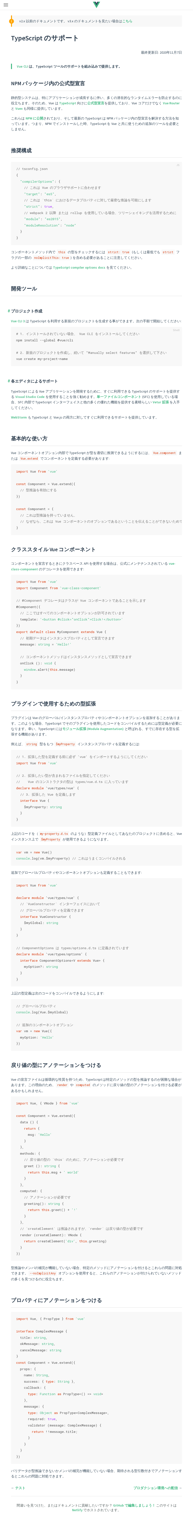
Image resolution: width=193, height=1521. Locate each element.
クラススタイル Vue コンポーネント (53, 549)
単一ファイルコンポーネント (119, 397)
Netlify (77, 1510)
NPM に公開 (34, 118)
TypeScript (67, 103)
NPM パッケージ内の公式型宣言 (48, 83)
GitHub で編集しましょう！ (134, 1505)
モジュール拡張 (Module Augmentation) (93, 729)
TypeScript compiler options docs (79, 267)
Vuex (19, 108)
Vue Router (171, 103)
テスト (20, 1488)
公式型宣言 (95, 103)
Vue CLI (22, 66)
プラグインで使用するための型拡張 (53, 703)
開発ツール (24, 288)
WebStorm (19, 417)
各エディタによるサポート (34, 381)
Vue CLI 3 (18, 321)
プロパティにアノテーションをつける (56, 1300)
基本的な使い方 (29, 438)
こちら (127, 21)
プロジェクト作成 (26, 311)
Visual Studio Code (29, 397)
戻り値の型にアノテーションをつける (56, 1065)
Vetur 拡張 (161, 402)
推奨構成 (21, 150)
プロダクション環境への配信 (155, 1488)
